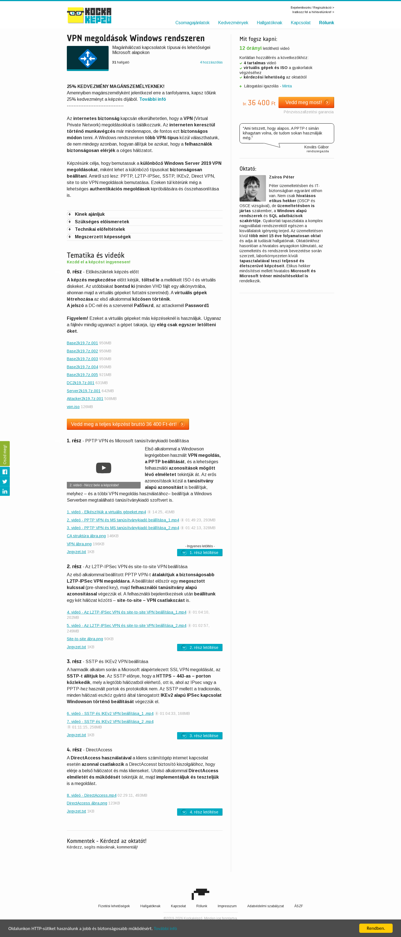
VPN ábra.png (79, 544)
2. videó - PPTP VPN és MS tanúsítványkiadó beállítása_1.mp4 (123, 520)
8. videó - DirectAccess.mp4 (91, 795)
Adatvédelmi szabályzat (265, 906)
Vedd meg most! (307, 102)
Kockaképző (100, 15)
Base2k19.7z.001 (82, 343)
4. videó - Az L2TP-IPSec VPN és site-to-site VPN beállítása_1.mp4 (126, 612)
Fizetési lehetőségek (114, 906)
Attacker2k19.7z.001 (85, 398)
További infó (165, 928)
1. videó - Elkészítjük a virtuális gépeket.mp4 (106, 512)
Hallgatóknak (269, 22)
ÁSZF (298, 906)
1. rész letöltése (199, 552)
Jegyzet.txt (76, 552)
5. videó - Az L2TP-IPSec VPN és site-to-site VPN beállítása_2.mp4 (126, 625)
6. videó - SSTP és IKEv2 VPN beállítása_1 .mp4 (110, 713)
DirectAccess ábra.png (87, 803)
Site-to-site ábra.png (85, 639)
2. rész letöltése (199, 647)
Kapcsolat (301, 22)
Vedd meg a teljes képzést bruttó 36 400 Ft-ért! (128, 424)
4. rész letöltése (199, 812)
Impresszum (227, 906)
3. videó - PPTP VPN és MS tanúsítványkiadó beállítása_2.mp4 (123, 528)
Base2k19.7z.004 (82, 367)
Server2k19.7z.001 (84, 391)
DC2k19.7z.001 (80, 383)
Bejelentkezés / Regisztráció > (312, 7)
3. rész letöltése (199, 736)
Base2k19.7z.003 (82, 359)
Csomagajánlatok (192, 22)
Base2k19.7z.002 (82, 351)
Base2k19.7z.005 (82, 374)
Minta (287, 86)
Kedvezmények (233, 22)
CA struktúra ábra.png (86, 536)
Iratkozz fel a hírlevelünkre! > (313, 12)
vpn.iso (73, 406)
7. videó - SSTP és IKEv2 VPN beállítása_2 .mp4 (110, 721)
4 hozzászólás (211, 62)
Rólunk (326, 22)
